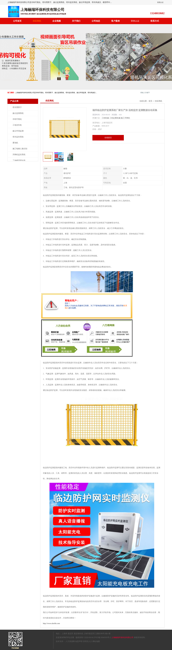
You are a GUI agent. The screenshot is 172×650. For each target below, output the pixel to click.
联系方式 (155, 21)
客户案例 (115, 21)
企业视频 (56, 21)
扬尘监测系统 (18, 113)
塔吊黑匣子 (17, 107)
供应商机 (37, 21)
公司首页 (17, 21)
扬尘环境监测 (18, 131)
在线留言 (108, 138)
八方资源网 (70, 641)
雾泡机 (15, 143)
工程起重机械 (114, 118)
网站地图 (96, 641)
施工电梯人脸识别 (20, 149)
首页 (150, 101)
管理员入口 (87, 641)
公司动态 (96, 21)
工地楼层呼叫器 (19, 160)
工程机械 (105, 118)
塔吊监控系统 (18, 137)
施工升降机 (125, 118)
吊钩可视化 (17, 119)
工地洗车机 (17, 125)
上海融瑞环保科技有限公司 (122, 637)
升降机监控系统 (19, 155)
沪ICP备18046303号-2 (102, 637)
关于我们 (76, 21)
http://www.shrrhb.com (51, 623)
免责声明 (78, 641)
